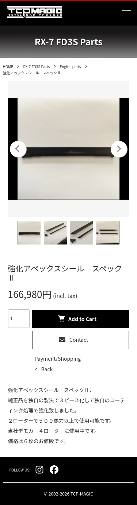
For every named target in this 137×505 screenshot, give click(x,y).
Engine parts (70, 66)
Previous (18, 149)
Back (47, 369)
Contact (73, 339)
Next (119, 149)
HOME (8, 66)
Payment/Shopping (58, 358)
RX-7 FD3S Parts (36, 66)
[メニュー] (126, 12)
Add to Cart (77, 318)
